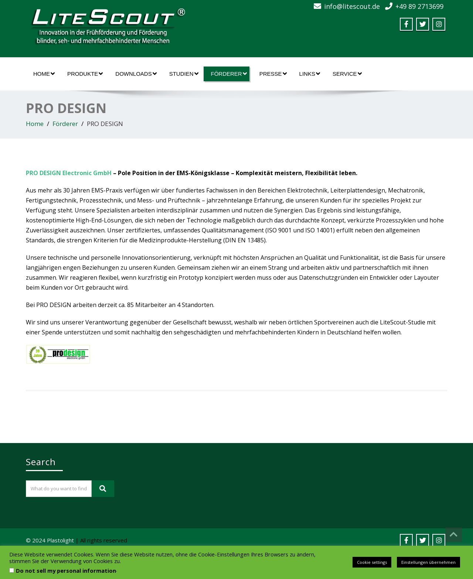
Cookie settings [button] (372, 562)
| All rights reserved (101, 540)
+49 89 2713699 (419, 6)
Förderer (229, 73)
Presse (273, 73)
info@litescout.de (352, 6)
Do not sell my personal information (66, 570)
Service (347, 73)
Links (309, 73)
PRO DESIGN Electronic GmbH (69, 173)
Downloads (135, 73)
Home (44, 73)
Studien (183, 73)
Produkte (85, 73)
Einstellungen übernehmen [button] (428, 562)
